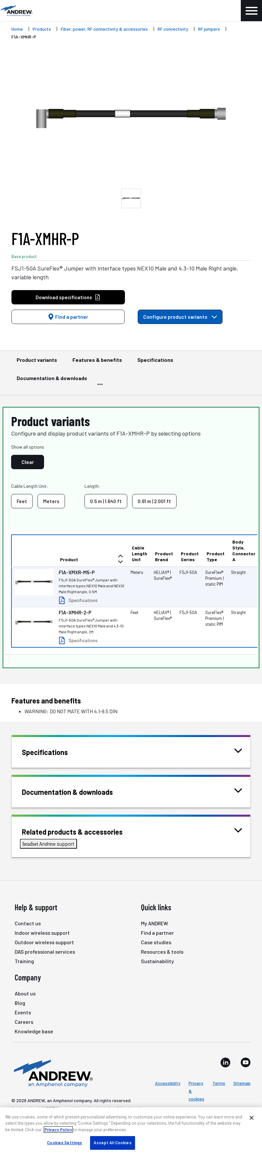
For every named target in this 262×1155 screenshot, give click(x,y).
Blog (20, 1003)
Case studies (156, 942)
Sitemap (242, 1083)
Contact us (28, 923)
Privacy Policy (58, 1129)
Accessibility (167, 1083)
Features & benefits (97, 363)
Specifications (155, 363)
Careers (24, 1022)
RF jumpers (209, 29)
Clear (28, 462)
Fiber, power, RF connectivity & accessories (104, 29)
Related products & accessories (80, 831)
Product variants (37, 363)
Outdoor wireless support (44, 942)
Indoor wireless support (42, 933)
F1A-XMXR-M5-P (77, 572)
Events (23, 1012)
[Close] (251, 1118)
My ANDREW (154, 923)
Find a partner (68, 317)
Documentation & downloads (52, 381)
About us (25, 993)
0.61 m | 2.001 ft (154, 501)
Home (17, 29)
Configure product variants (180, 317)
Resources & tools (162, 951)
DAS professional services (45, 951)
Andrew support (48, 843)
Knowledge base (34, 1031)
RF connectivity (173, 29)
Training (24, 961)
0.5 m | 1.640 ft (106, 501)
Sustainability (157, 961)
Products (42, 29)
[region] (131, 1131)
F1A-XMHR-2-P (75, 612)
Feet (22, 501)
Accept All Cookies (112, 1142)
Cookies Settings (64, 1142)
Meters (51, 501)
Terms (218, 1083)
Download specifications (68, 297)
